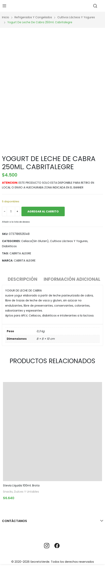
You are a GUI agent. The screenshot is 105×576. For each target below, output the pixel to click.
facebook (57, 546)
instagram (47, 546)
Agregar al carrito (43, 211)
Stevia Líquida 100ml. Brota (21, 485)
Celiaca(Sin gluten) (35, 241)
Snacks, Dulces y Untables (21, 492)
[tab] (22, 280)
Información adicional (72, 279)
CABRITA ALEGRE (20, 253)
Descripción (22, 279)
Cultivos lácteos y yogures (69, 241)
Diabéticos (9, 246)
